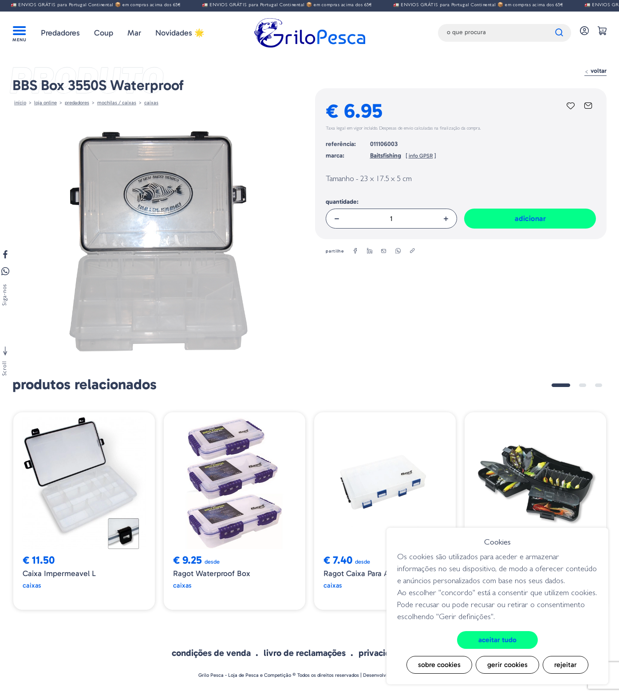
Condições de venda (211, 653)
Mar (134, 33)
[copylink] (412, 251)
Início (20, 102)
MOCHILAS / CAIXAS (116, 102)
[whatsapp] (398, 251)
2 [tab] (582, 385)
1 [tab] (561, 385)
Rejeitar (565, 664)
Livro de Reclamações (305, 653)
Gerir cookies (507, 664)
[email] (384, 251)
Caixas (151, 102)
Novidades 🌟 (179, 33)
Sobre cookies (439, 664)
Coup (103, 33)
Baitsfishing (385, 155)
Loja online (45, 102)
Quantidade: (342, 201)
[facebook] (355, 251)
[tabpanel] (84, 511)
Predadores (60, 33)
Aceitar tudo (497, 640)
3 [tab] (598, 385)
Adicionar (530, 218)
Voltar (595, 71)
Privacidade (382, 653)
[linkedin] (370, 251)
